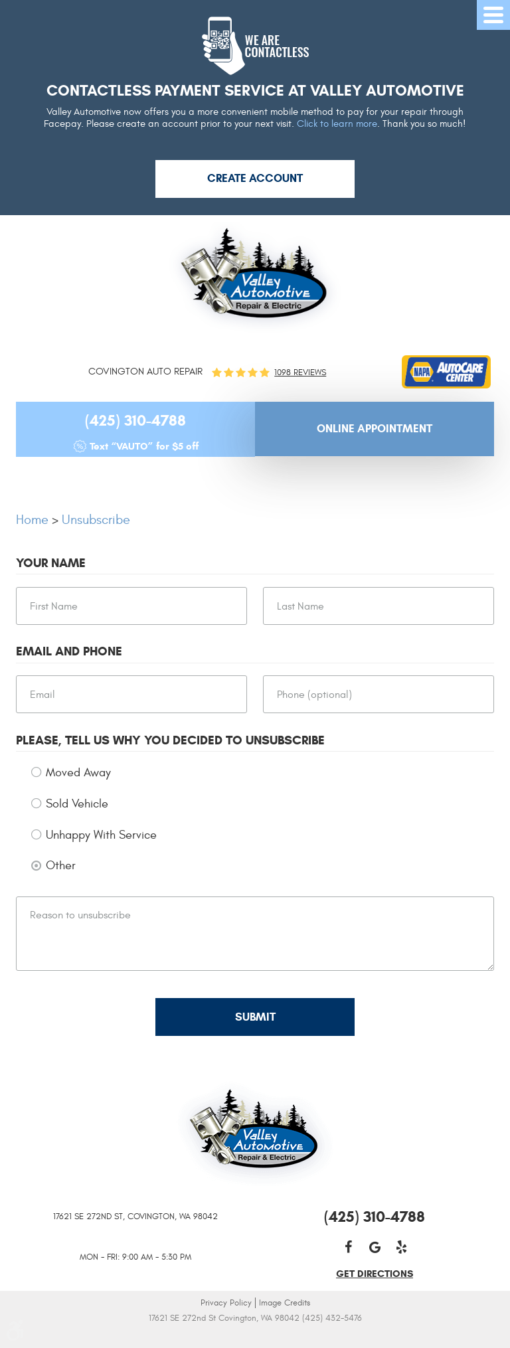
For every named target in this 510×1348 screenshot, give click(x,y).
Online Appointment (374, 429)
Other (61, 866)
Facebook (348, 1247)
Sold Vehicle (77, 804)
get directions (374, 1274)
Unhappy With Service (101, 835)
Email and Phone (69, 651)
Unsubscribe (96, 519)
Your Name (51, 563)
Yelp (401, 1247)
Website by (255, 1336)
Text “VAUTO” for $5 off (144, 446)
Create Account (255, 178)
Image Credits (284, 1303)
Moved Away (78, 773)
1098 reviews (300, 373)
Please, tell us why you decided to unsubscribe (170, 740)
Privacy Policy (226, 1303)
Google (374, 1247)
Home (32, 519)
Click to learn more (337, 123)
